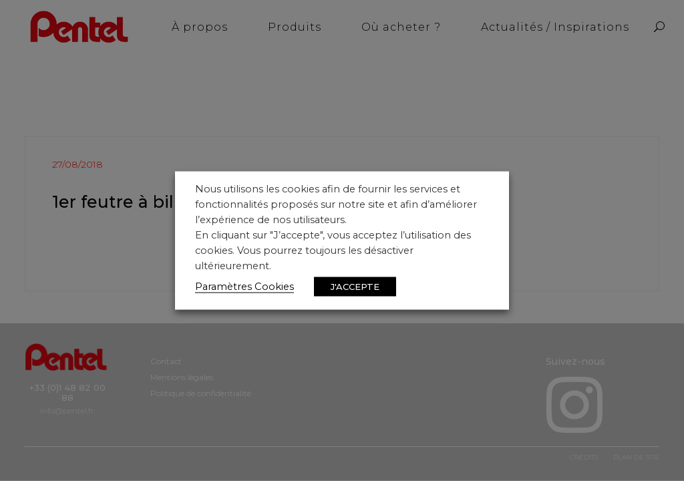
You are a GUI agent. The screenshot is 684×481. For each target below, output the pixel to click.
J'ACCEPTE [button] (355, 286)
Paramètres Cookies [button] (244, 287)
